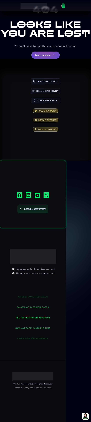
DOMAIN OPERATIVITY (45, 91)
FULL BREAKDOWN (45, 111)
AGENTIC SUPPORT (46, 129)
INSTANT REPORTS (45, 120)
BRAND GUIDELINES (45, 81)
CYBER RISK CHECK (46, 100)
